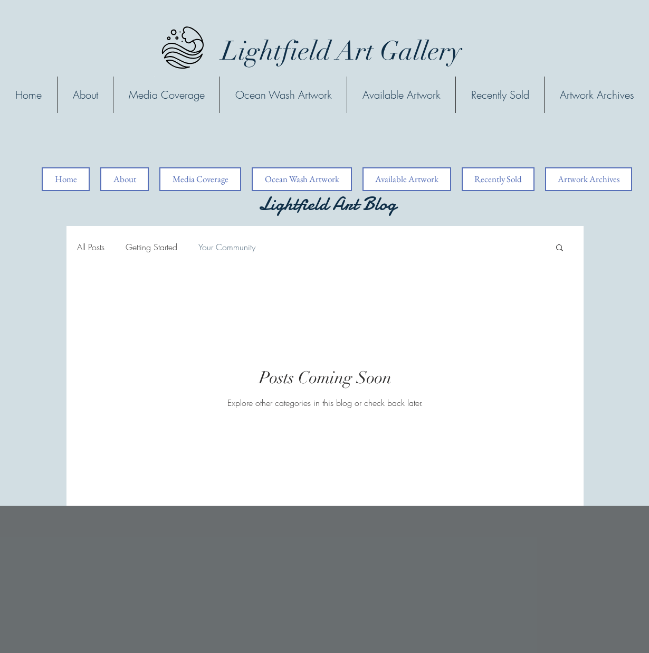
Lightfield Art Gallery (342, 51)
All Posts (90, 247)
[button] (560, 248)
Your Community (226, 247)
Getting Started (151, 247)
